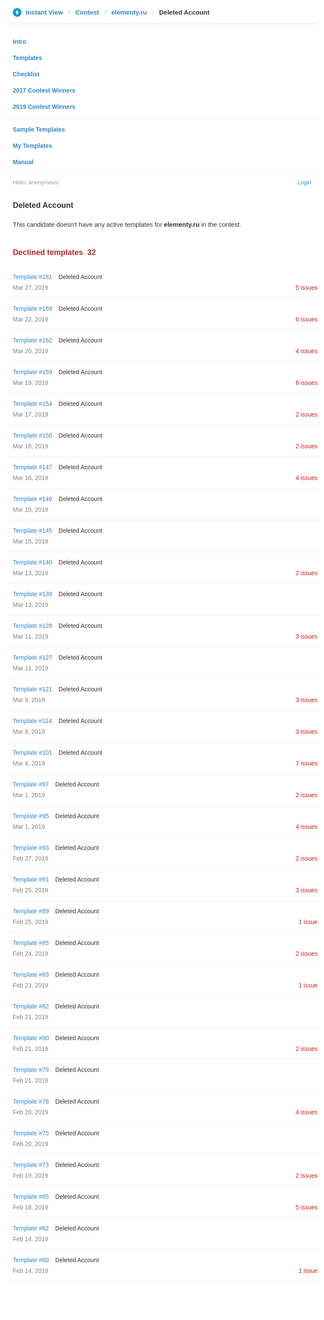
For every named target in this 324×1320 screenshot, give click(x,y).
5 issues (307, 287)
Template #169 (32, 308)
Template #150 (32, 435)
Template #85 (31, 942)
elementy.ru (129, 12)
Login (304, 182)
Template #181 (32, 276)
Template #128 (32, 625)
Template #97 (31, 784)
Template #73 (31, 1164)
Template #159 (32, 372)
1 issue (308, 921)
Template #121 (32, 689)
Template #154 (32, 403)
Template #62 (31, 1228)
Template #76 (31, 1101)
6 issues (307, 319)
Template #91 (31, 879)
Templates (27, 57)
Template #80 (31, 1038)
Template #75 (31, 1133)
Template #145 (32, 530)
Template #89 (31, 911)
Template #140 (32, 562)
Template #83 (31, 974)
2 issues (307, 414)
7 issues (307, 763)
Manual (23, 162)
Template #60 (31, 1260)
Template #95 (31, 816)
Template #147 (32, 467)
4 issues (307, 351)
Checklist (26, 74)
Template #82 (31, 1006)
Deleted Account (80, 276)
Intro (19, 41)
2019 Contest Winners (44, 106)
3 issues (307, 636)
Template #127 (32, 657)
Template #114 (32, 720)
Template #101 (32, 752)
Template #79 (31, 1069)
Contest (87, 12)
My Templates (32, 145)
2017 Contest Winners (44, 90)
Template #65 (31, 1196)
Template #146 (32, 498)
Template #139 (32, 594)
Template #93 (31, 847)
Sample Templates (39, 129)
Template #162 (32, 340)
